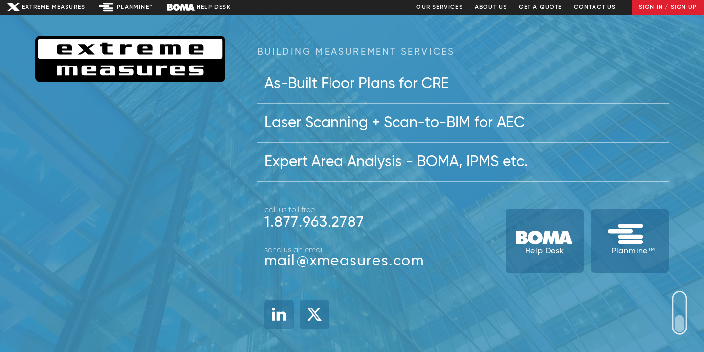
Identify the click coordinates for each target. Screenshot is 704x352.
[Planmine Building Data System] (630, 241)
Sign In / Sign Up (668, 7)
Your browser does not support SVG (679, 312)
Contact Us (595, 7)
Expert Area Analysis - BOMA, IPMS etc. (396, 162)
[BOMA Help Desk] (545, 241)
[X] (314, 314)
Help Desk (214, 7)
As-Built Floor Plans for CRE (356, 84)
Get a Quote (540, 7)
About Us (491, 7)
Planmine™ (135, 7)
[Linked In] (279, 314)
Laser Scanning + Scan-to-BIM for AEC (394, 123)
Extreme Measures (53, 7)
